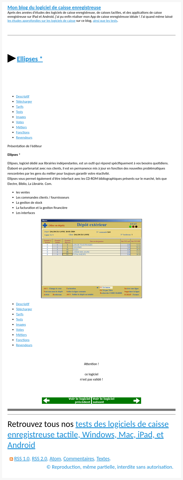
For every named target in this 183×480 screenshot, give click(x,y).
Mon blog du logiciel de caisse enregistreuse (54, 7)
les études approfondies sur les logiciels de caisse (41, 21)
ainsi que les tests (105, 21)
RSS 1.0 (21, 458)
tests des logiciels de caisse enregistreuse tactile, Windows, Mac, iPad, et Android (88, 434)
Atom (55, 458)
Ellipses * (30, 59)
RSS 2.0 (39, 458)
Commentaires (78, 458)
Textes (103, 458)
